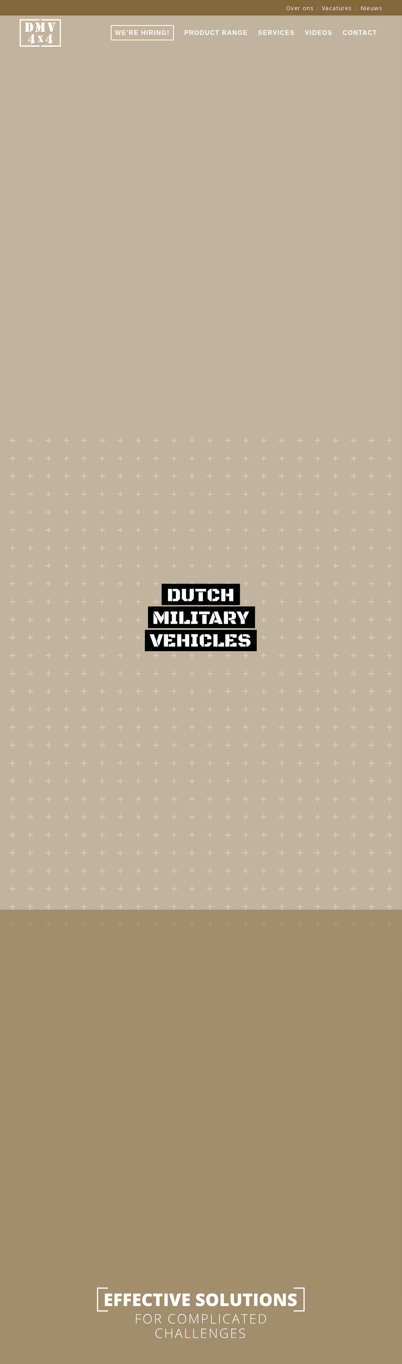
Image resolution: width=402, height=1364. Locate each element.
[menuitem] (300, 8)
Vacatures (337, 8)
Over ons (300, 8)
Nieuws (371, 8)
